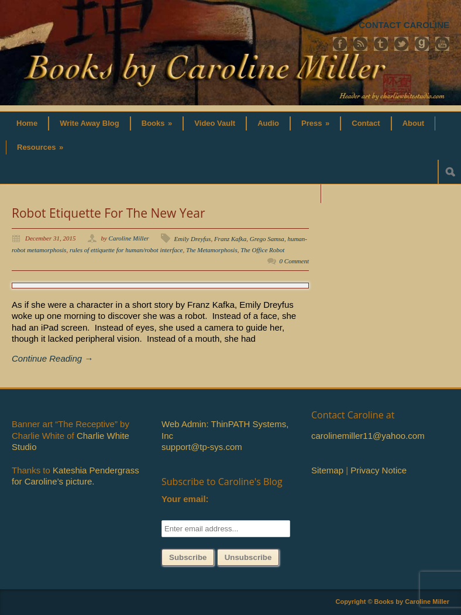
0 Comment (294, 260)
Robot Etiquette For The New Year (108, 213)
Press (315, 123)
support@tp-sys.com (201, 447)
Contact (366, 123)
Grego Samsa (267, 238)
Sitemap (327, 470)
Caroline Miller (129, 238)
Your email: (185, 499)
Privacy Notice (378, 470)
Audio (268, 123)
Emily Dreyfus (192, 238)
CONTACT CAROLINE (404, 25)
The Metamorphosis (212, 249)
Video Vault (214, 123)
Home (26, 123)
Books (157, 123)
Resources (40, 147)
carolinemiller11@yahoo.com (368, 436)
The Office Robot (262, 249)
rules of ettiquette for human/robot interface (126, 249)
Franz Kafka (230, 238)
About (413, 123)
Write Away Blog (89, 123)
